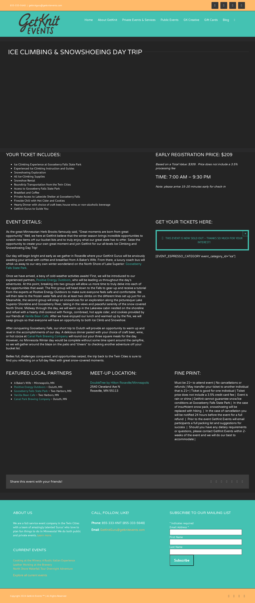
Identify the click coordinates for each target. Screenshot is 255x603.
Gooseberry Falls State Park (31, 391)
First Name (176, 537)
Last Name (176, 547)
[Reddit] (221, 481)
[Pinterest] (237, 481)
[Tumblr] (231, 481)
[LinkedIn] (226, 481)
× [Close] (245, 233)
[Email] (242, 481)
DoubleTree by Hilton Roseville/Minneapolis (120, 383)
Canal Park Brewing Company (47, 336)
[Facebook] (211, 481)
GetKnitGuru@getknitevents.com (122, 530)
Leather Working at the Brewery (32, 564)
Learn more (44, 535)
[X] (216, 481)
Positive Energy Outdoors (53, 280)
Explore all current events (30, 575)
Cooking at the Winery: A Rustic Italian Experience (44, 560)
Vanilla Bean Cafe (37, 316)
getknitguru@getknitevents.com (45, 5)
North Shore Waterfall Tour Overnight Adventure (43, 568)
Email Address (179, 527)
